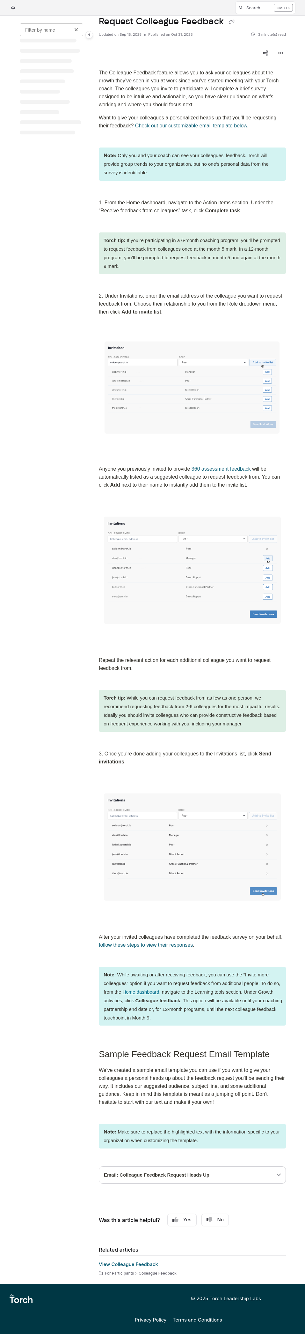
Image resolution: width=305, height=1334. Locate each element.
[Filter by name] (51, 29)
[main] (192, 650)
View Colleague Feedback (128, 1264)
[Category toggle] (89, 35)
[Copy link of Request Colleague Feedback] (231, 22)
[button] (265, 7)
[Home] (13, 8)
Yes (182, 1220)
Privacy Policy (150, 1320)
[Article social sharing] (265, 53)
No (215, 1220)
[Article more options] (281, 53)
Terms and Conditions (197, 1320)
